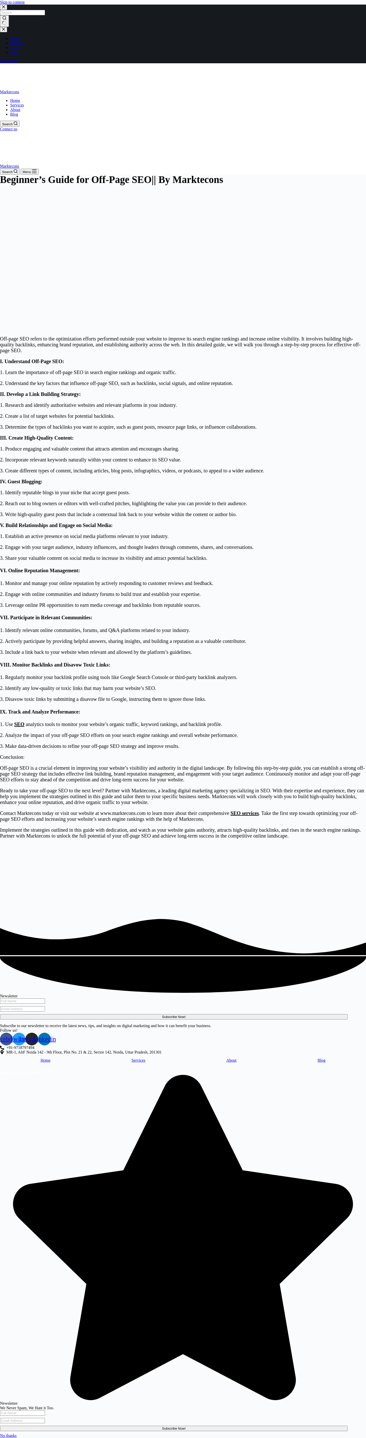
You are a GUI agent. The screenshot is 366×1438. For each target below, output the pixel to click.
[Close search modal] (3, 7)
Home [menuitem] (15, 38)
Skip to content (12, 2)
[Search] (10, 124)
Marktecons (9, 92)
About (231, 1060)
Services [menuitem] (17, 43)
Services (138, 1060)
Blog (321, 1060)
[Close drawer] (3, 29)
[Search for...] (22, 12)
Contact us (8, 61)
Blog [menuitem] (14, 52)
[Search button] (4, 21)
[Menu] (30, 172)
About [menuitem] (15, 47)
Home (45, 1060)
